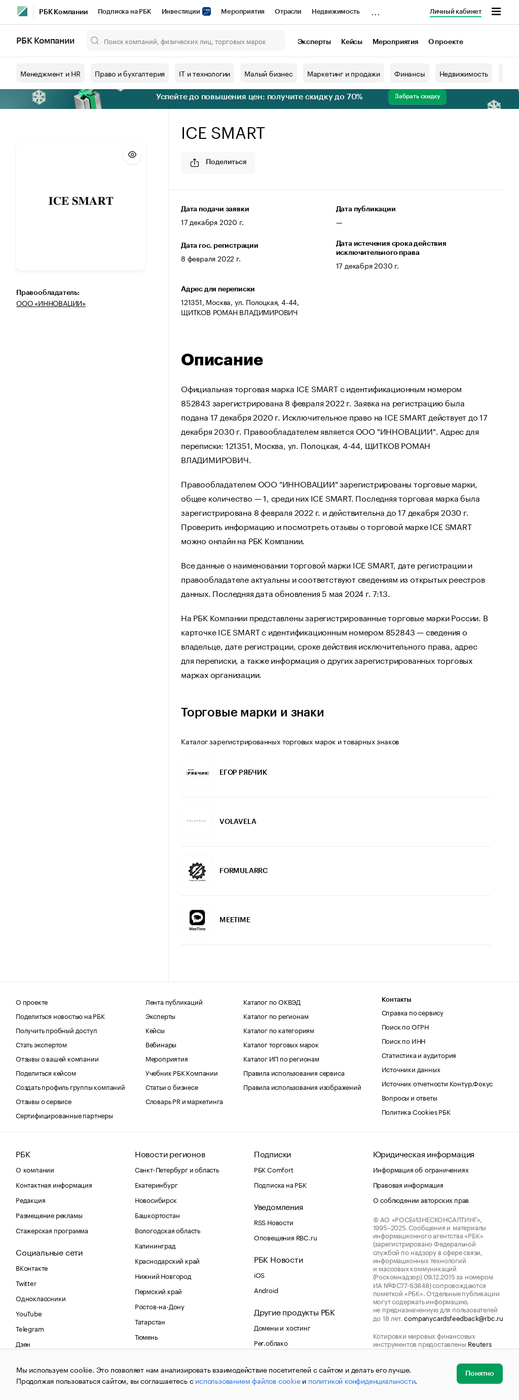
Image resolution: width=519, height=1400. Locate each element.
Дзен (23, 1343)
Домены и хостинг (282, 1327)
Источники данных (411, 1069)
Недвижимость (336, 11)
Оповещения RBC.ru (285, 1237)
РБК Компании (63, 12)
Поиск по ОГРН (405, 1026)
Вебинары (160, 1044)
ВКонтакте (32, 1267)
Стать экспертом (41, 1044)
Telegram (30, 1328)
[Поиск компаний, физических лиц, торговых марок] (186, 40)
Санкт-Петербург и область (177, 1169)
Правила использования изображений (302, 1086)
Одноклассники (40, 1298)
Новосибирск (156, 1199)
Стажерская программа (52, 1230)
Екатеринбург (156, 1184)
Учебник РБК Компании (181, 1072)
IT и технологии (204, 73)
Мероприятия (243, 11)
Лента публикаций (174, 1001)
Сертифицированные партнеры (64, 1115)
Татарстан (150, 1321)
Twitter (26, 1282)
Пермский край (158, 1290)
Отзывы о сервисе (43, 1100)
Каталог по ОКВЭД (272, 1001)
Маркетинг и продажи (343, 73)
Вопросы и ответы (409, 1097)
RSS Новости (273, 1222)
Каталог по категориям (278, 1030)
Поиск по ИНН (404, 1040)
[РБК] (22, 11)
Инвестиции (186, 11)
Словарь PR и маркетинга (184, 1100)
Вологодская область (167, 1230)
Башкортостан (157, 1214)
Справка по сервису (412, 1012)
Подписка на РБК (125, 11)
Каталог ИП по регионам (281, 1058)
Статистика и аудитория (419, 1054)
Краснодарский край (167, 1260)
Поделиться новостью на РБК (60, 1015)
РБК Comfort (273, 1169)
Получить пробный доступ (56, 1030)
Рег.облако (271, 1342)
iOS (259, 1274)
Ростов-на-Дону (159, 1306)
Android (266, 1289)
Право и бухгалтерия (130, 73)
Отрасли (288, 11)
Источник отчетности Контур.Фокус (437, 1083)
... (375, 10)
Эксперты (314, 42)
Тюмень (146, 1336)
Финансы (409, 73)
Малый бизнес (268, 73)
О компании (35, 1169)
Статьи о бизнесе (171, 1086)
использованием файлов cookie (247, 1380)
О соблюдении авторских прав (421, 1199)
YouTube (29, 1313)
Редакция (30, 1199)
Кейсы (351, 42)
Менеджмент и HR (50, 73)
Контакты (397, 999)
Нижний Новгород (163, 1275)
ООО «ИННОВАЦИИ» (51, 302)
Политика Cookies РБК (416, 1111)
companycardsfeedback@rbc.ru (453, 1317)
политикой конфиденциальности (361, 1380)
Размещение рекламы (49, 1214)
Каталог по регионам (275, 1015)
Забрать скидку (417, 96)
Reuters (480, 1343)
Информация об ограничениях (421, 1169)
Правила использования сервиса (293, 1072)
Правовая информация (408, 1184)
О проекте (445, 42)
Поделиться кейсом (46, 1072)
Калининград (155, 1245)
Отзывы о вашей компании (57, 1058)
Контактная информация (54, 1184)
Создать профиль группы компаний (70, 1086)
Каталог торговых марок (281, 1044)
